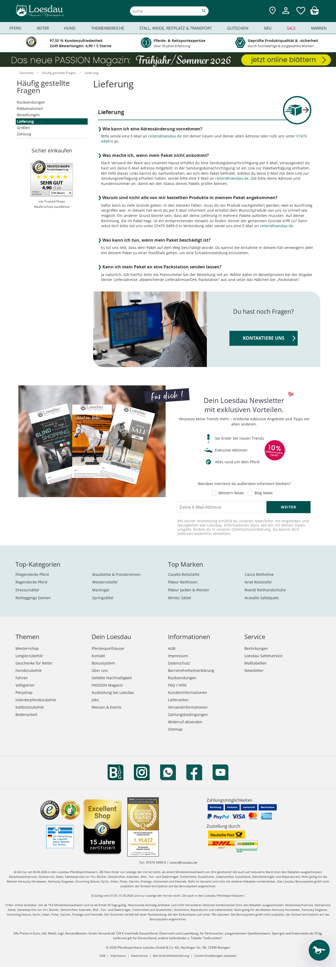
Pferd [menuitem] (15, 28)
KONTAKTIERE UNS (269, 338)
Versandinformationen (188, 707)
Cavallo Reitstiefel (183, 574)
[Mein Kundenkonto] (285, 14)
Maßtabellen (255, 663)
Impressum (178, 655)
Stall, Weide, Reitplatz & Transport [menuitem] (175, 28)
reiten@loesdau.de (165, 136)
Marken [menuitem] (319, 28)
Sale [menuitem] (291, 28)
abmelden (221, 533)
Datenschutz (179, 663)
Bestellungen (28, 114)
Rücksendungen (31, 102)
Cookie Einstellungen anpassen (215, 956)
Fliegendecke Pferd (32, 574)
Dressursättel (27, 589)
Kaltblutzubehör (29, 707)
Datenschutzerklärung (251, 529)
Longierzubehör (29, 655)
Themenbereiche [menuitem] (107, 28)
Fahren (21, 677)
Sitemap (175, 729)
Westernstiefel (105, 582)
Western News (231, 493)
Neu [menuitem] (268, 28)
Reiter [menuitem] (43, 28)
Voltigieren (24, 685)
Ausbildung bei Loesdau (113, 692)
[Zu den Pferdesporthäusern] (272, 11)
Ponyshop (24, 692)
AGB (171, 648)
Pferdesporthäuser (108, 648)
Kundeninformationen (187, 692)
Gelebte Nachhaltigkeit (112, 677)
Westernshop (27, 648)
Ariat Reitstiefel (258, 582)
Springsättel (102, 597)
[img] (314, 13)
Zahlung (24, 133)
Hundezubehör (28, 670)
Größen (23, 127)
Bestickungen (256, 648)
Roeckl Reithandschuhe (265, 589)
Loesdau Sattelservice (263, 655)
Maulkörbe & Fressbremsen (116, 574)
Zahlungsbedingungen (188, 714)
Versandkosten (76, 933)
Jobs (95, 699)
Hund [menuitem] (70, 28)
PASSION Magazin (107, 685)
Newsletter (254, 670)
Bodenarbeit (26, 714)
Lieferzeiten (178, 699)
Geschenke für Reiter (33, 663)
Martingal (100, 589)
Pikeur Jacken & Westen (188, 589)
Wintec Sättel (179, 597)
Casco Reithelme (259, 574)
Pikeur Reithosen (183, 582)
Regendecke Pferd (31, 582)
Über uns (100, 670)
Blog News (263, 493)
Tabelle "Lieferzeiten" (206, 938)
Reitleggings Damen (33, 597)
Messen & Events (107, 707)
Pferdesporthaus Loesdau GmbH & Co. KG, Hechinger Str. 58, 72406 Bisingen (174, 947)
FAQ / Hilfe (177, 685)
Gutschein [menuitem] (237, 28)
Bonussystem (103, 663)
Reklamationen (30, 108)
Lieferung (25, 121)
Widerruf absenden (185, 721)
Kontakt (98, 655)
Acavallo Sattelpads (262, 597)
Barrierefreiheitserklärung (191, 670)
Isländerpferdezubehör (35, 699)
